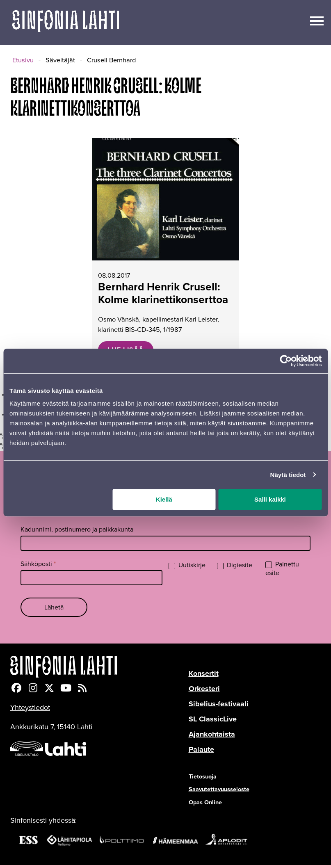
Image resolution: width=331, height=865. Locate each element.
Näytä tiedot (288, 474)
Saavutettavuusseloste (219, 789)
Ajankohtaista (212, 734)
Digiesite (234, 565)
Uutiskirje (187, 565)
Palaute (201, 749)
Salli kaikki (270, 499)
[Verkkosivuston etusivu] (65, 22)
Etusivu (23, 60)
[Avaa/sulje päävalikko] (317, 20)
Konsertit (204, 673)
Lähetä (54, 607)
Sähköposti (38, 563)
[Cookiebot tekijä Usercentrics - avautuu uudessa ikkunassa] (286, 361)
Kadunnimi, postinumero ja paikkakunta (77, 529)
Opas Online (205, 802)
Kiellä (164, 499)
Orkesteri (204, 688)
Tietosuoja (203, 776)
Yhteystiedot (30, 707)
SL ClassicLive (213, 719)
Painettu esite (282, 568)
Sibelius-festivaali (219, 703)
